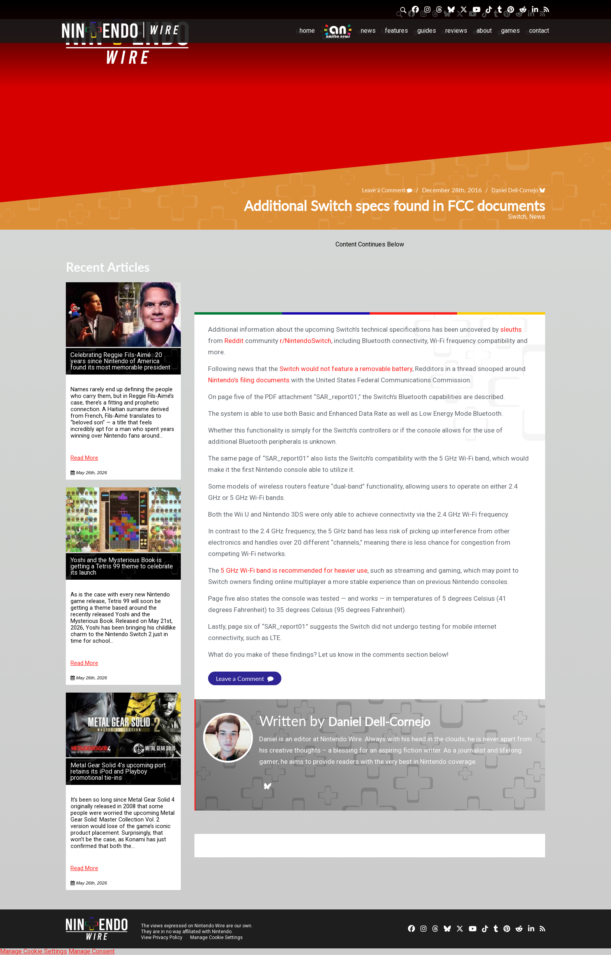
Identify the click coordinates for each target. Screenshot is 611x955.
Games (510, 30)
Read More (84, 458)
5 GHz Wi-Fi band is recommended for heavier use (294, 570)
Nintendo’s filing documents (249, 380)
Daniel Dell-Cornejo (510, 190)
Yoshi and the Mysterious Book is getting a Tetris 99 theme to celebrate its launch (122, 566)
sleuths (511, 329)
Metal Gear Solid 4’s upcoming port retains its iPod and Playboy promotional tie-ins (118, 771)
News (368, 30)
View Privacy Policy (161, 937)
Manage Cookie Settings (217, 937)
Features (396, 30)
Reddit (234, 341)
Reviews (456, 30)
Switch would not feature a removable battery (345, 369)
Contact (539, 30)
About (484, 30)
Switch (517, 216)
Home (307, 30)
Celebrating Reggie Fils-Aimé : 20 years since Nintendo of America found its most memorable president (120, 361)
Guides (426, 30)
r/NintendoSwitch (305, 341)
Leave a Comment (376, 190)
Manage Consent (92, 951)
